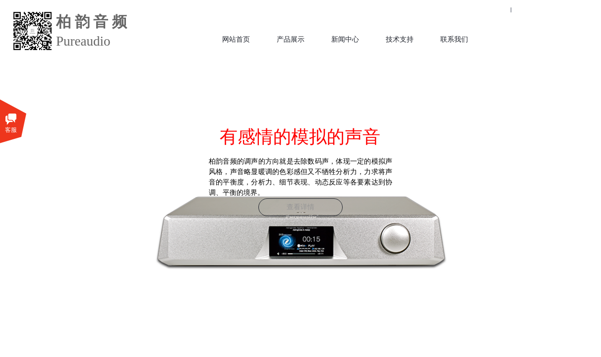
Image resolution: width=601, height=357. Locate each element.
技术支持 (400, 39)
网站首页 (236, 39)
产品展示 (290, 39)
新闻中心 (345, 39)
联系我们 (454, 39)
